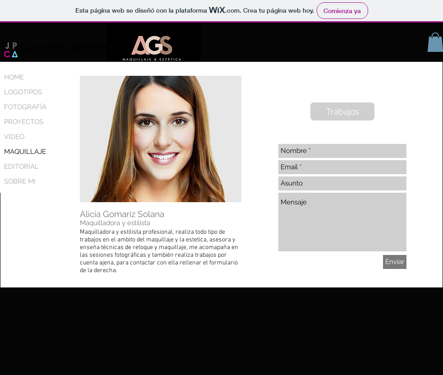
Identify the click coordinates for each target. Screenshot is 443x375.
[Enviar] (394, 262)
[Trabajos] (342, 111)
